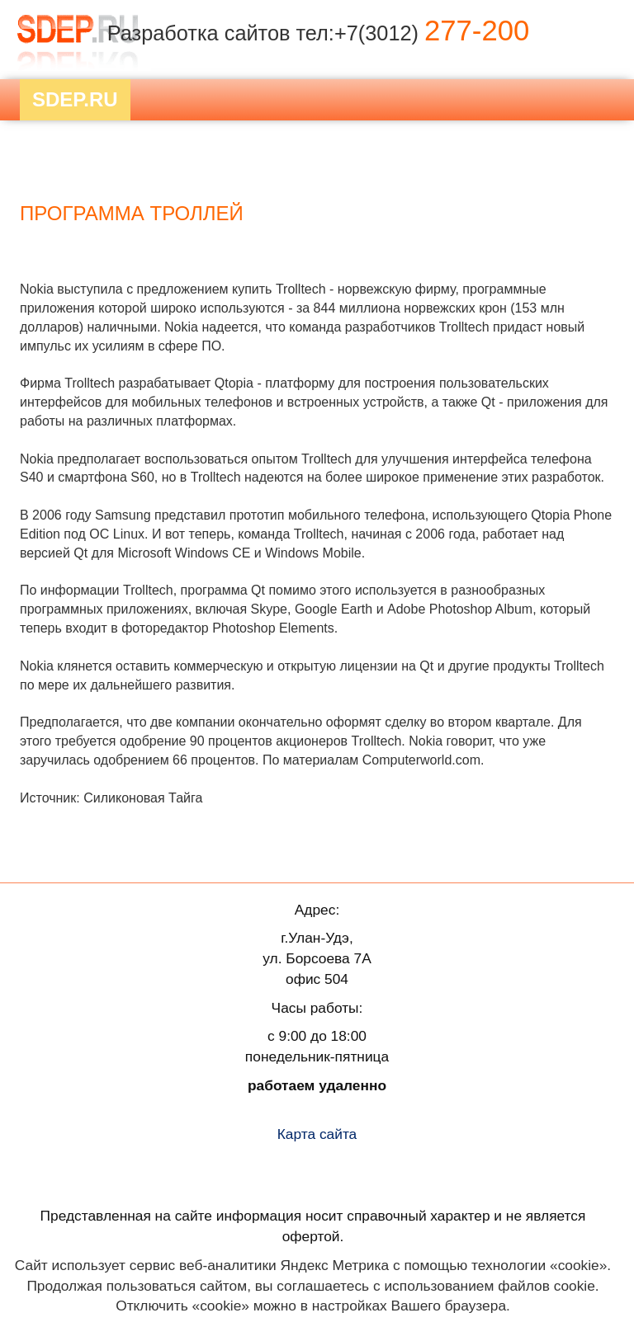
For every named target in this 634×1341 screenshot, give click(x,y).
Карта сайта (317, 1134)
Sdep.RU (75, 99)
